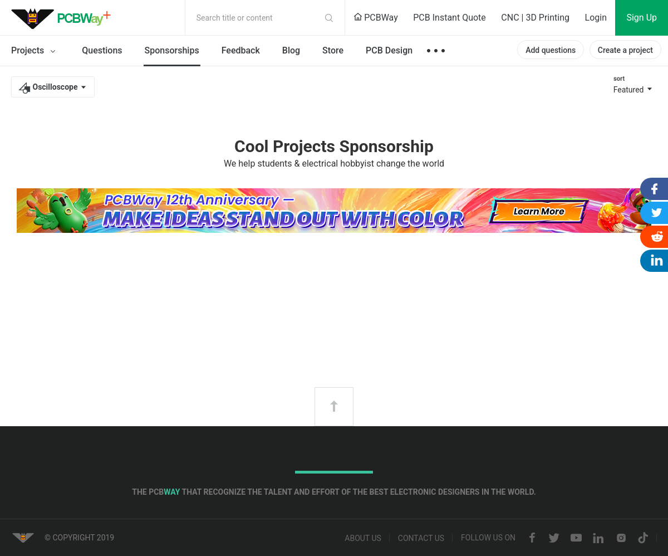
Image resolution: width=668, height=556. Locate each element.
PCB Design (389, 50)
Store (332, 50)
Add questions (550, 50)
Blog (291, 50)
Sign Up (641, 17)
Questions (102, 50)
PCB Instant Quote (449, 17)
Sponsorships (172, 50)
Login (596, 17)
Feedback (241, 50)
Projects (35, 51)
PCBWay (375, 17)
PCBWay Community (64, 18)
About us (363, 538)
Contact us (421, 538)
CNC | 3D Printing (535, 17)
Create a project (625, 50)
